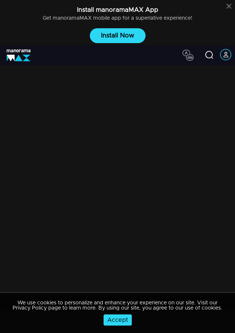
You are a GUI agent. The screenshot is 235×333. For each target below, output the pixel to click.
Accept (117, 320)
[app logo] (21, 55)
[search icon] (209, 55)
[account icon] (225, 55)
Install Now (117, 35)
